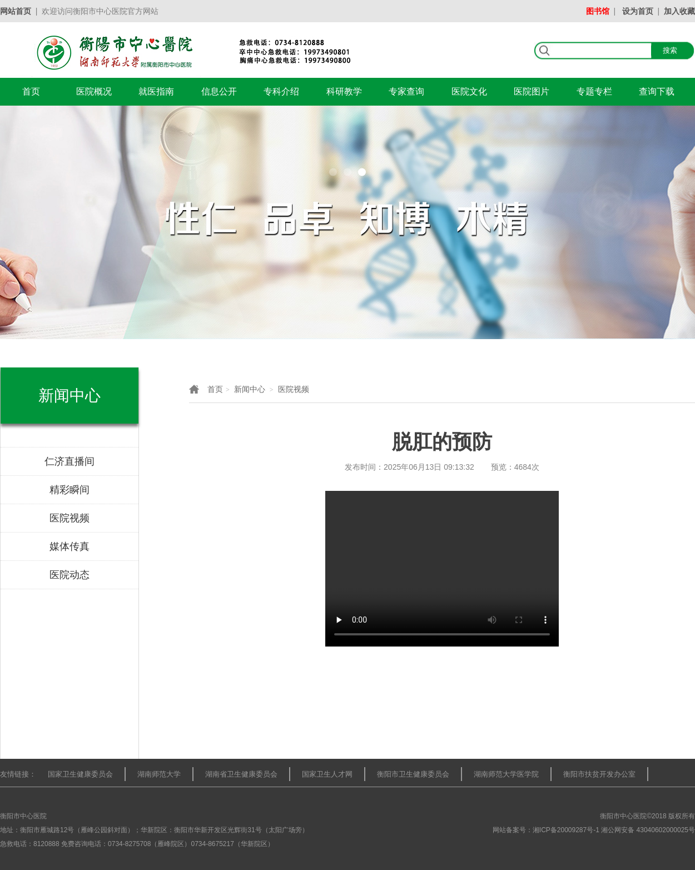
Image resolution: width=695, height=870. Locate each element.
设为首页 (637, 11)
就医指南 (156, 91)
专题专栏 (594, 91)
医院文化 (469, 91)
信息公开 (219, 91)
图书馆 (597, 11)
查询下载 (656, 91)
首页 (31, 91)
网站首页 (15, 11)
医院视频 (293, 389)
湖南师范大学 (159, 774)
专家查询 (406, 91)
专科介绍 (281, 91)
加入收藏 (679, 11)
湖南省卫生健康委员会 (241, 774)
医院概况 (94, 91)
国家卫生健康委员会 (80, 774)
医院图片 (531, 91)
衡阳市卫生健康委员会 (413, 774)
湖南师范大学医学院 (506, 774)
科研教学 (344, 91)
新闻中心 (249, 389)
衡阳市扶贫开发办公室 (599, 774)
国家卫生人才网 (327, 774)
